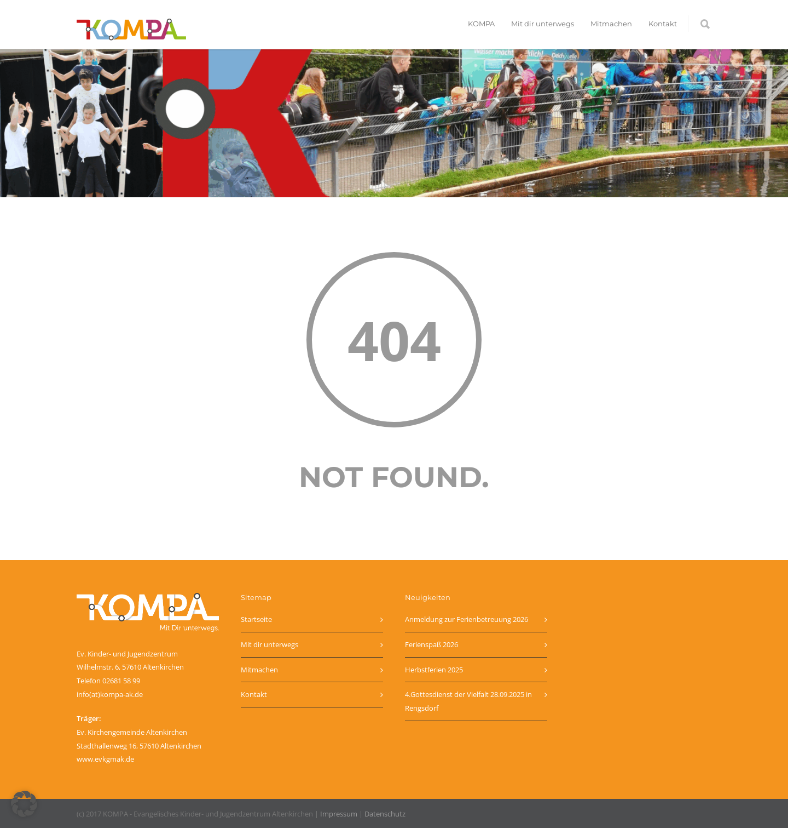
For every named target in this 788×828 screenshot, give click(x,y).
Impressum (338, 814)
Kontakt (662, 23)
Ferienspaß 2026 (431, 644)
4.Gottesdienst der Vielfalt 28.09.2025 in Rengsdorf (468, 701)
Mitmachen (611, 23)
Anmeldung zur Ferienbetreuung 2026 (466, 619)
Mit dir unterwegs (542, 23)
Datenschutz (384, 814)
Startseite (256, 619)
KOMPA (481, 23)
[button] (24, 804)
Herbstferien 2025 (434, 670)
